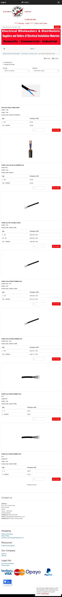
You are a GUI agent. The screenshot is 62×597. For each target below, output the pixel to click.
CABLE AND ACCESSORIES (11, 53)
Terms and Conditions (7, 563)
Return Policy (5, 536)
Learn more (45, 593)
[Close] (59, 588)
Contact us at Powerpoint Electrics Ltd (12, 537)
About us (3, 553)
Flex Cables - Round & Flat (29, 53)
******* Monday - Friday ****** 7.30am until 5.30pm (30, 23)
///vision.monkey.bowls (16, 518)
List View (55, 58)
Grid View (47, 58)
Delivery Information (7, 534)
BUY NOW (56, 130)
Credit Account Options (8, 545)
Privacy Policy (5, 565)
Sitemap (3, 555)
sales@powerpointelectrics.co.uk (15, 516)
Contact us (6, 497)
